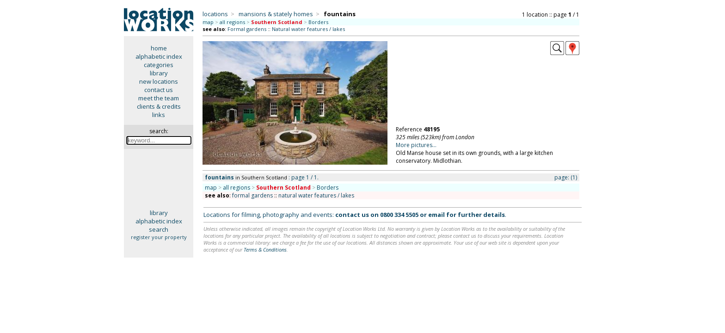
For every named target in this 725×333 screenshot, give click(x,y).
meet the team (158, 98)
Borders (318, 21)
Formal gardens (246, 28)
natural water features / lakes (316, 195)
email (436, 214)
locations (215, 14)
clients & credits (159, 106)
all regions (232, 21)
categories (158, 65)
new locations (158, 81)
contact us (158, 90)
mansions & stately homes (276, 14)
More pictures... (416, 145)
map (208, 21)
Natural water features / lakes (308, 28)
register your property (159, 237)
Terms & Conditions (265, 249)
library (159, 73)
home (159, 48)
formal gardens (252, 195)
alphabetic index (158, 56)
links (158, 115)
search (158, 229)
